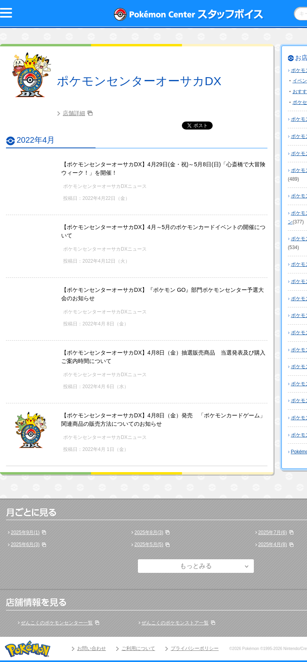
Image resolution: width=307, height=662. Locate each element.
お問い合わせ (91, 648)
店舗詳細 (74, 113)
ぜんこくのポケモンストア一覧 (175, 623)
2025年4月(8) (272, 544)
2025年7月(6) (272, 532)
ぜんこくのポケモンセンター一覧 (57, 623)
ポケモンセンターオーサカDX (139, 81)
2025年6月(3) (25, 544)
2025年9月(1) (25, 532)
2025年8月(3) (148, 532)
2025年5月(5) (148, 544)
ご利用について (138, 648)
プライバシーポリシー (195, 648)
